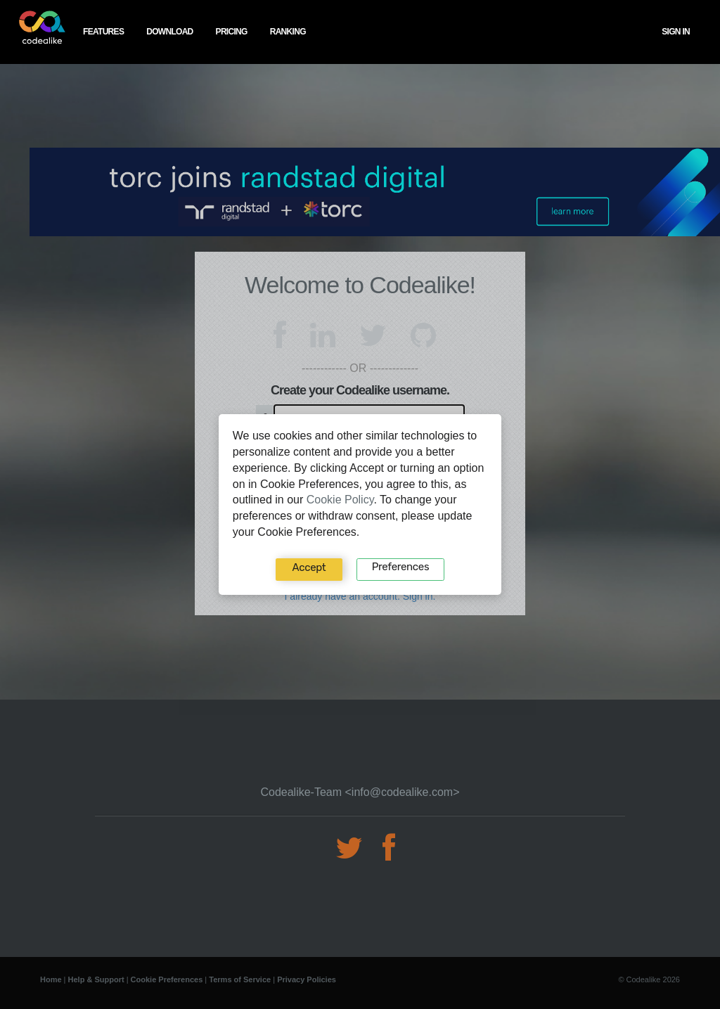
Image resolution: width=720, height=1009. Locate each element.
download (169, 32)
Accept (309, 567)
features (103, 32)
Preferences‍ (400, 566)
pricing (232, 32)
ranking (288, 32)
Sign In (676, 32)
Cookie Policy (340, 500)
